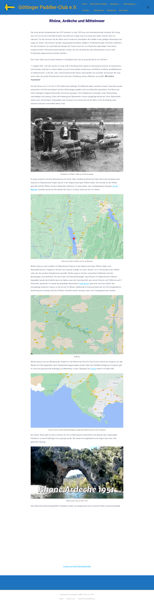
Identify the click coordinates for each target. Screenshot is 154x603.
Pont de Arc (84, 283)
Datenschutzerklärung (86, 598)
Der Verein (124, 10)
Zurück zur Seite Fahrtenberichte (77, 566)
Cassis (93, 368)
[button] (119, 4)
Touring (86, 10)
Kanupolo (115, 4)
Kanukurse (111, 10)
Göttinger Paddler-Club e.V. (47, 7)
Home (84, 4)
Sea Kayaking (131, 4)
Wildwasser (99, 10)
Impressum (71, 598)
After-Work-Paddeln (98, 4)
